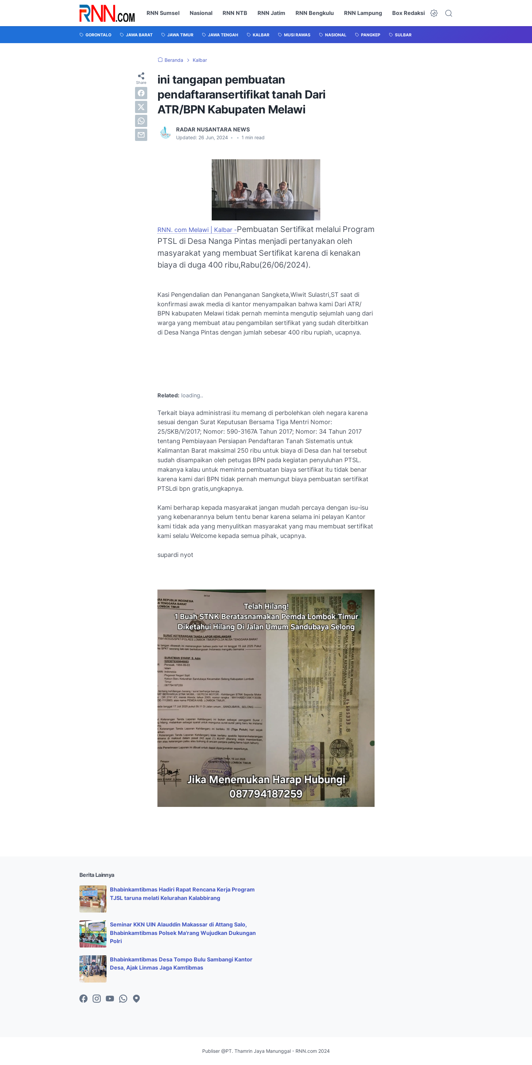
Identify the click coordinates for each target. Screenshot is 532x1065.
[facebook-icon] (83, 999)
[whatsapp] (141, 121)
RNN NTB (235, 13)
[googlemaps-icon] (136, 999)
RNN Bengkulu (315, 13)
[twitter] (141, 107)
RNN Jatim (271, 13)
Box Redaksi (408, 13)
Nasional (201, 13)
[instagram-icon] (97, 999)
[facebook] (141, 93)
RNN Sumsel (163, 13)
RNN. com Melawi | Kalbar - (197, 229)
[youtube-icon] (110, 999)
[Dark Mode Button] (434, 13)
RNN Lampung (363, 13)
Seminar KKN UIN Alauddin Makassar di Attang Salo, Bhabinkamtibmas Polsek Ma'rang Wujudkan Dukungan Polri (183, 933)
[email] (141, 135)
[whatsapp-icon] (123, 999)
